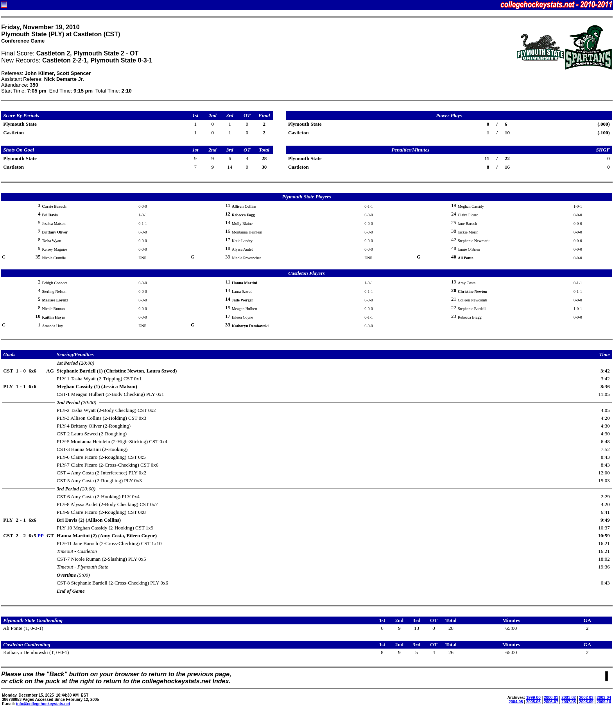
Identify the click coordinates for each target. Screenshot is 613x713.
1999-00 (533, 697)
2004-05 (516, 702)
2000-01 (551, 697)
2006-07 (551, 702)
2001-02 (568, 697)
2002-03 (586, 697)
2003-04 (604, 697)
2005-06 (533, 702)
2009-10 (604, 702)
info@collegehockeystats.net (43, 704)
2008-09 (586, 702)
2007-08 (568, 702)
